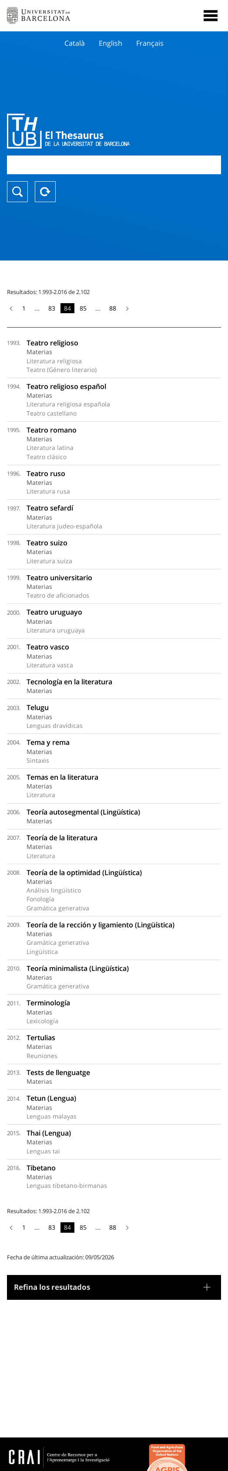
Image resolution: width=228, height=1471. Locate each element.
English (110, 43)
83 (51, 308)
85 (83, 308)
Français (150, 43)
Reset (45, 191)
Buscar (17, 191)
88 (112, 308)
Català (74, 43)
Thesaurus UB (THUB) (82, 131)
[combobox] (114, 165)
